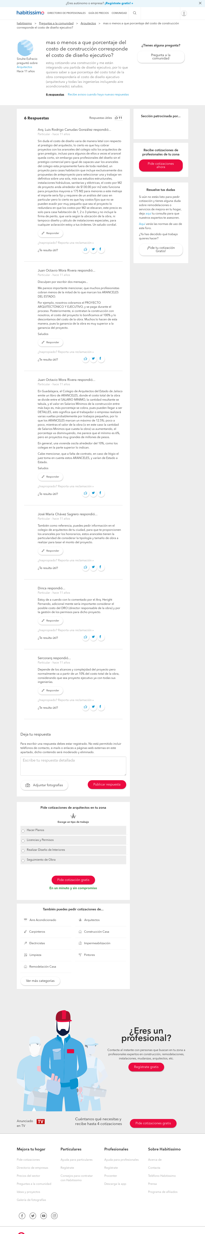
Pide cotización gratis (73, 880)
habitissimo (24, 23)
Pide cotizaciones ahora (161, 165)
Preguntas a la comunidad (56, 23)
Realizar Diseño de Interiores (46, 850)
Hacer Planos (35, 830)
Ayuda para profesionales (121, 1159)
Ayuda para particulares (76, 1159)
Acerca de (155, 1159)
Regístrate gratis (146, 1067)
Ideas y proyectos (28, 1192)
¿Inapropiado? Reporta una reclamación (65, 243)
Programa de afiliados (162, 1192)
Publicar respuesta (107, 784)
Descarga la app (115, 1184)
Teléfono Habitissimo (162, 1176)
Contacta (154, 1168)
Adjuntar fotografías (44, 785)
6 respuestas (55, 94)
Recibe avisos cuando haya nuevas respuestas (98, 94)
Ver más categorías (40, 981)
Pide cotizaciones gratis (153, 1123)
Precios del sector (28, 1176)
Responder (50, 233)
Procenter (110, 1176)
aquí (148, 213)
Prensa (152, 1184)
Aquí (142, 224)
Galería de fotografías (31, 1200)
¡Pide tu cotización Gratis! (161, 249)
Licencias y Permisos (40, 840)
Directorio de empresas (32, 1168)
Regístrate (67, 1168)
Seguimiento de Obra (41, 859)
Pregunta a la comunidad (161, 57)
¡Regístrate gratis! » (119, 3)
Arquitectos (88, 23)
